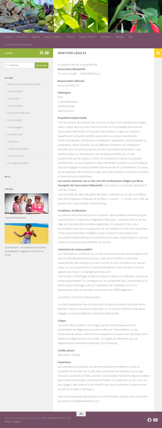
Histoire (71, 36)
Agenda (36, 36)
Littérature (105, 36)
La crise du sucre (15, 155)
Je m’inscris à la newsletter (18, 44)
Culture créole (86, 36)
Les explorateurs (15, 105)
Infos (130, 36)
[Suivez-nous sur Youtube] (46, 53)
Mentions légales (12, 421)
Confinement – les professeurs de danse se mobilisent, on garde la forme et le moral (25, 251)
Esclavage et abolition (17, 163)
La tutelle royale (14, 134)
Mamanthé (53, 417)
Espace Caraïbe (52, 36)
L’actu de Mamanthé (15, 217)
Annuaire (20, 36)
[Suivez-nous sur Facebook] (41, 53)
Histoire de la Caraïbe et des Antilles (24, 84)
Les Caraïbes (13, 98)
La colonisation (14, 120)
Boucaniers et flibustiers (18, 112)
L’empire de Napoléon (17, 148)
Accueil (8, 36)
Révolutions (13, 141)
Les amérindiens (15, 91)
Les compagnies (15, 127)
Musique (120, 36)
